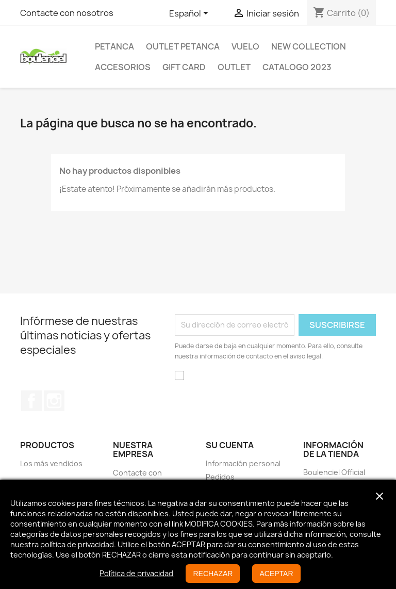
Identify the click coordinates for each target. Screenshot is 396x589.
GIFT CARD (184, 67)
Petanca (114, 46)
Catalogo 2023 (297, 67)
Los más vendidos (51, 463)
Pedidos (220, 477)
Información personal (243, 463)
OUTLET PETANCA (183, 46)
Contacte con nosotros (66, 13)
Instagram (54, 400)
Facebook (31, 400)
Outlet (234, 67)
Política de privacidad (136, 573)
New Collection (308, 46)
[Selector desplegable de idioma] (190, 14)
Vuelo (245, 46)
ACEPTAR (276, 573)
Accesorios (123, 67)
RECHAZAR (213, 573)
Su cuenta (230, 445)
